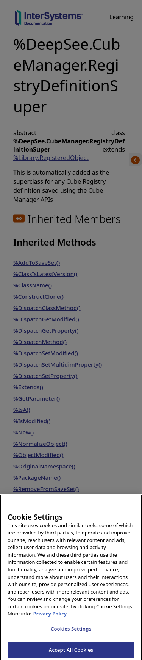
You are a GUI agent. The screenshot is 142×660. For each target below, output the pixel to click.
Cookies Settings (71, 631)
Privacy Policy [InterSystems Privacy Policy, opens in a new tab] (50, 616)
